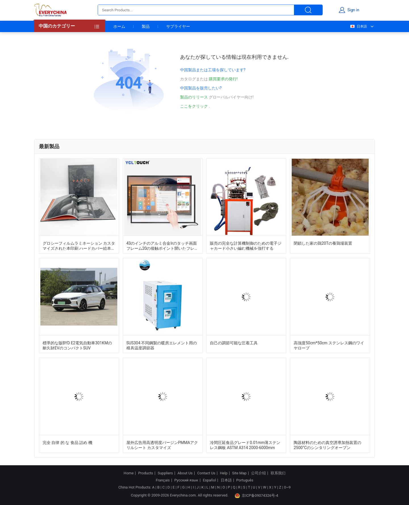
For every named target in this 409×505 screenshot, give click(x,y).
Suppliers (165, 473)
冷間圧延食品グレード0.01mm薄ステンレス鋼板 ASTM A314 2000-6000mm (245, 444)
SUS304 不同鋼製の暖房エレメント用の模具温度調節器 (161, 345)
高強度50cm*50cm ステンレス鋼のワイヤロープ (329, 345)
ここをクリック (194, 106)
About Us (185, 473)
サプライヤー (178, 26)
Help (224, 473)
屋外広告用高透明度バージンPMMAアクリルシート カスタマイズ (162, 444)
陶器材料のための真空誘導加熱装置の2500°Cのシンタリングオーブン (327, 444)
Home (128, 473)
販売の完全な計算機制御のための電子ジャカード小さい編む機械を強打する (245, 245)
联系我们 (278, 473)
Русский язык (186, 480)
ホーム (119, 26)
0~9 (287, 487)
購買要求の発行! (223, 79)
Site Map (239, 473)
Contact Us (206, 473)
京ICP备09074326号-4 (256, 495)
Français (163, 480)
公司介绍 (258, 473)
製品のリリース (194, 97)
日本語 (358, 26)
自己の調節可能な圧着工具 (234, 343)
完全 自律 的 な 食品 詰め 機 (67, 442)
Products (145, 473)
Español (209, 480)
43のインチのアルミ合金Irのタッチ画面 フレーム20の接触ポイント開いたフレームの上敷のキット (162, 245)
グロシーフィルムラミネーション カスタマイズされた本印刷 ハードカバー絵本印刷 (79, 245)
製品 (146, 26)
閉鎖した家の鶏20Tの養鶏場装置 (323, 243)
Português (244, 480)
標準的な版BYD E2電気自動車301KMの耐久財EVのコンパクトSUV (77, 345)
